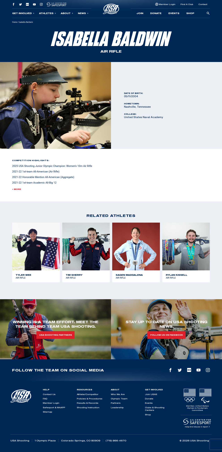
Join (139, 13)
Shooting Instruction (88, 407)
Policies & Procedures (89, 398)
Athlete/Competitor (87, 394)
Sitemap (47, 412)
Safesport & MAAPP (54, 407)
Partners (116, 403)
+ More (16, 189)
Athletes (47, 13)
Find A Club (187, 4)
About (67, 13)
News (83, 13)
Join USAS (151, 394)
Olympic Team (119, 398)
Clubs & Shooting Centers (154, 408)
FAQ (45, 398)
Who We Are (118, 394)
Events (173, 13)
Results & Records (87, 403)
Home (14, 22)
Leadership (117, 407)
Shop (190, 13)
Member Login (167, 4)
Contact (202, 4)
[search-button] (208, 13)
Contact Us (49, 394)
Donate (155, 13)
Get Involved (23, 13)
